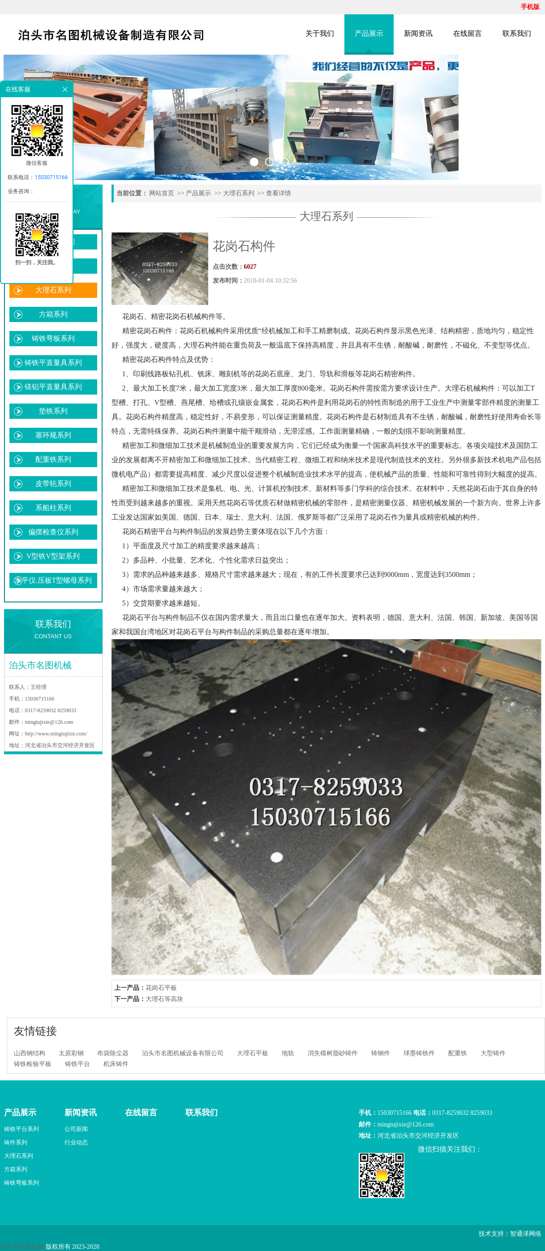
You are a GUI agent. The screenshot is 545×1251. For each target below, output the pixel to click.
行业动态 (76, 1142)
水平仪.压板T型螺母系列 (53, 580)
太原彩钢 (71, 1053)
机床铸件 (116, 1064)
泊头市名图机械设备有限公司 (182, 1053)
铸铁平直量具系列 (53, 362)
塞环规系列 (53, 435)
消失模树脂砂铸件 (333, 1053)
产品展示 (369, 33)
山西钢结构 (29, 1053)
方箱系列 (53, 314)
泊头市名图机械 (22, 1246)
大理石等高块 (164, 999)
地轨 (288, 1053)
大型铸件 (493, 1053)
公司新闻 (76, 1129)
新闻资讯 (418, 33)
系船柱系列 (53, 508)
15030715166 (51, 177)
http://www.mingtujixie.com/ (56, 734)
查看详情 (278, 193)
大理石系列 (53, 290)
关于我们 (319, 33)
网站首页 (161, 193)
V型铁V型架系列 (53, 556)
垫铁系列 (53, 411)
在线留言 (467, 33)
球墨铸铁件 (419, 1053)
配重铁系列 (53, 459)
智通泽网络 (525, 1233)
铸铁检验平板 (32, 1064)
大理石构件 (201, 345)
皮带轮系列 (53, 483)
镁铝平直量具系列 (53, 387)
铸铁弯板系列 (53, 338)
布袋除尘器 (113, 1053)
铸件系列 (15, 1142)
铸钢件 (380, 1053)
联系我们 (516, 33)
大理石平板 (252, 1053)
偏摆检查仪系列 (53, 532)
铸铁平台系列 (21, 1129)
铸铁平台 (77, 1064)
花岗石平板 (161, 987)
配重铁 (457, 1053)
